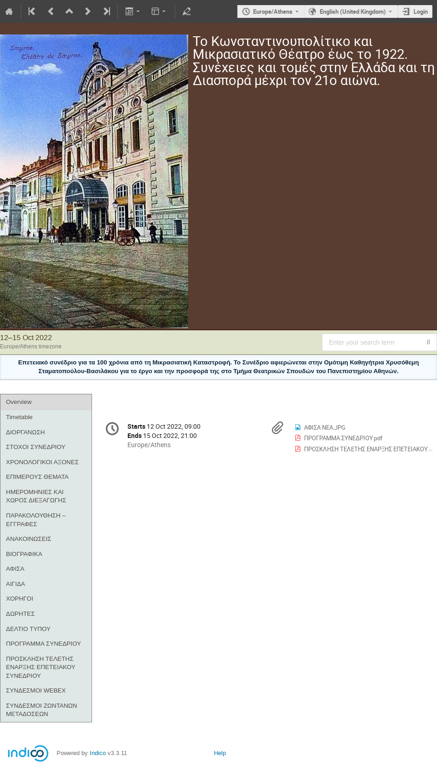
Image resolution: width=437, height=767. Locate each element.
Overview (19, 401)
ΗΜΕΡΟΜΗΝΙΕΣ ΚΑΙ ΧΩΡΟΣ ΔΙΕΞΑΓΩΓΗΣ (36, 496)
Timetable (19, 417)
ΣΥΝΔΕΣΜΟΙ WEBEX (36, 690)
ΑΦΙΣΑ (15, 568)
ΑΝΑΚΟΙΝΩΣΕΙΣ (29, 538)
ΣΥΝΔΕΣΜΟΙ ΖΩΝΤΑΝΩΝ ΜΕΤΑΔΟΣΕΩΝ (41, 710)
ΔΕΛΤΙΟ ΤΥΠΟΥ (28, 628)
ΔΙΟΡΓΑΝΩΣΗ (25, 432)
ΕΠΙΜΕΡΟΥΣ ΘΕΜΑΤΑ (37, 476)
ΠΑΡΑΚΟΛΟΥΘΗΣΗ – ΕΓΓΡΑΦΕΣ (36, 520)
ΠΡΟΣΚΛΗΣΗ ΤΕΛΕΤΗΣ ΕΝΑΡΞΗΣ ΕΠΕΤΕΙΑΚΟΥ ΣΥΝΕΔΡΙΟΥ (40, 667)
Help (220, 753)
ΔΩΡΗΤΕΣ (20, 613)
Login (421, 11)
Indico (98, 753)
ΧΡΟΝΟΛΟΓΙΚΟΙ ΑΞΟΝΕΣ (42, 462)
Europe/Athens (273, 11)
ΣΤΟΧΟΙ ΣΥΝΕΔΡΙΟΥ (35, 446)
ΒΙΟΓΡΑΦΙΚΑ (24, 554)
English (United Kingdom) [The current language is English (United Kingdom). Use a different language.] (353, 11)
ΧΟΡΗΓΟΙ (19, 598)
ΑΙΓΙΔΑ (15, 583)
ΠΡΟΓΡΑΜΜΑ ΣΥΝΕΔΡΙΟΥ (43, 643)
